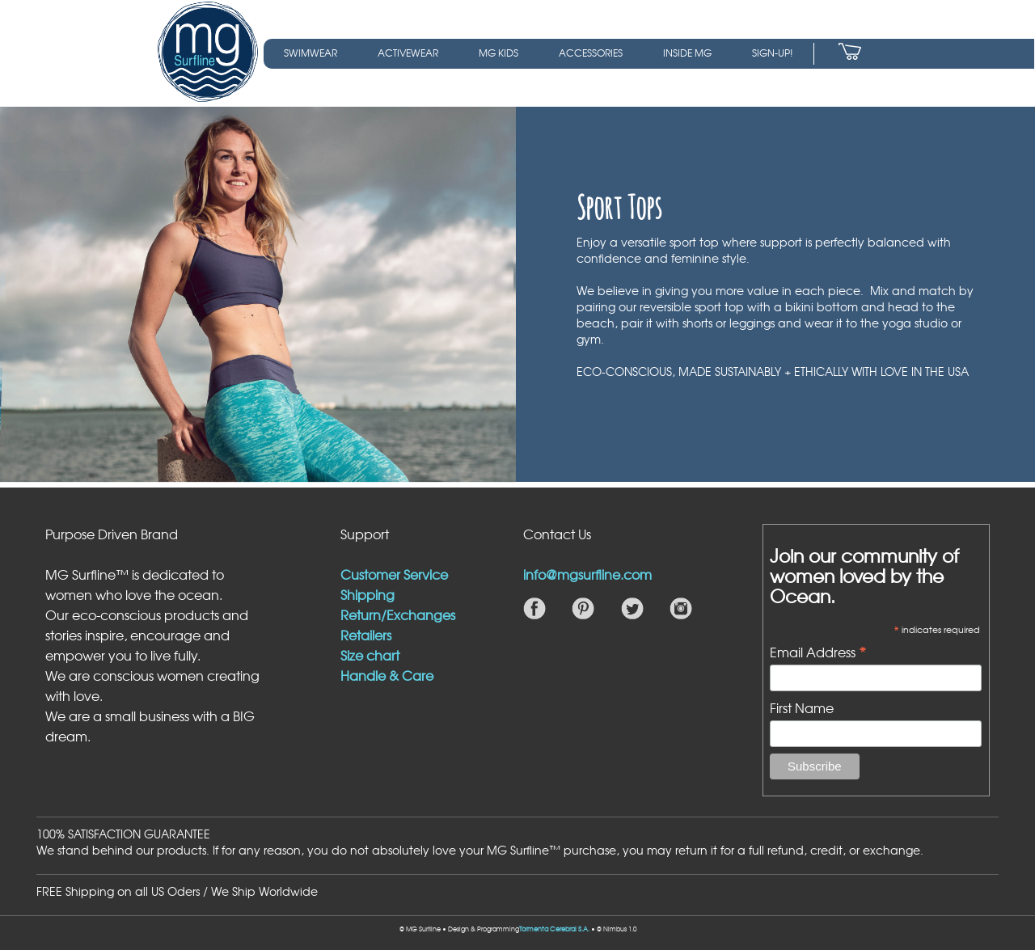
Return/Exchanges (397, 614)
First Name (802, 707)
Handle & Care (386, 675)
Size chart (369, 655)
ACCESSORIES (591, 52)
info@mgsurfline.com (587, 574)
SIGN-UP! (772, 52)
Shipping (367, 594)
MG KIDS (498, 52)
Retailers (365, 634)
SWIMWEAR (310, 52)
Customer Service (394, 574)
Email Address (818, 651)
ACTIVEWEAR (408, 52)
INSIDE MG (687, 52)
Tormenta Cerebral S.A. (554, 929)
